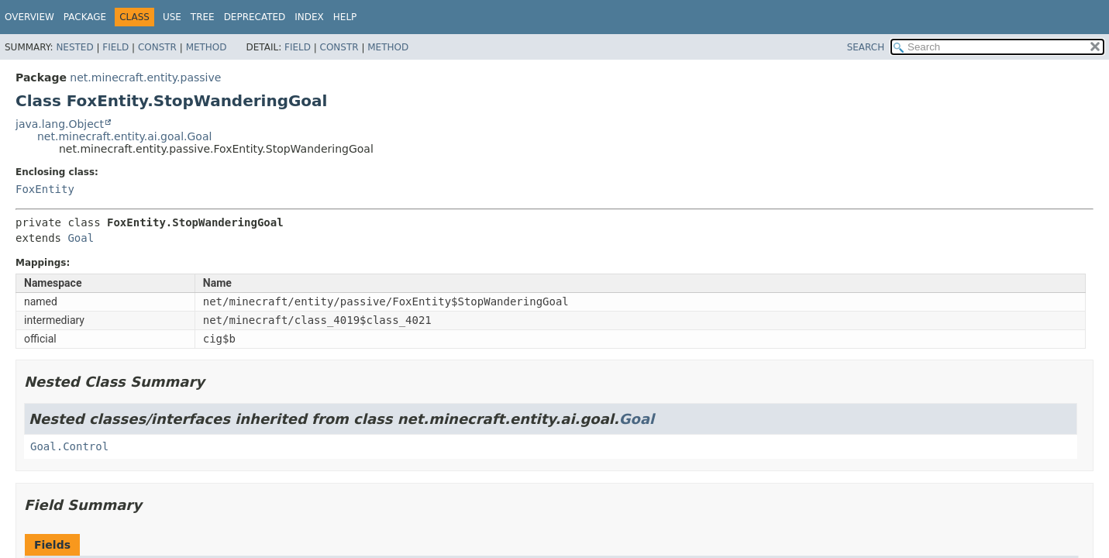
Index (309, 17)
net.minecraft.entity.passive (145, 77)
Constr (157, 47)
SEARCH (866, 47)
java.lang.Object (59, 124)
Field (115, 47)
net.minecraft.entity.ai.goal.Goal (124, 136)
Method (206, 47)
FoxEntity (44, 189)
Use (172, 17)
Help (345, 17)
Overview (29, 17)
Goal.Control (69, 446)
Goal (80, 238)
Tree (203, 17)
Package (85, 17)
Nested (74, 47)
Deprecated (255, 17)
